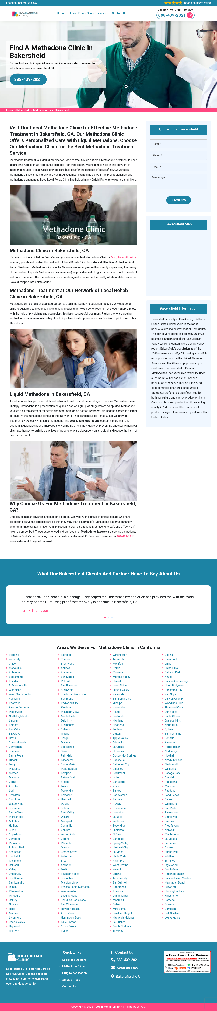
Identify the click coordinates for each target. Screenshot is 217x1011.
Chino (168, 663)
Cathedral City (121, 764)
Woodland (15, 690)
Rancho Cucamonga (176, 681)
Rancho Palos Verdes (178, 878)
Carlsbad (118, 838)
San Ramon (16, 878)
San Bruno (67, 698)
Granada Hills (173, 720)
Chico (12, 663)
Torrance (170, 860)
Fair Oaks (14, 729)
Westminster (69, 891)
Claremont (171, 659)
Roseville (14, 703)
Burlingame (68, 725)
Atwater (13, 786)
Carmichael (15, 746)
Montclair (118, 900)
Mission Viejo (69, 882)
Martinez (14, 913)
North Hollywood (175, 685)
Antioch (65, 668)
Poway (117, 803)
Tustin (64, 869)
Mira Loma (119, 908)
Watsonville (16, 803)
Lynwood (170, 887)
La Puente (119, 922)
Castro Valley (17, 922)
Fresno (65, 733)
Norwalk (170, 830)
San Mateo (67, 676)
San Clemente (69, 904)
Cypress (170, 847)
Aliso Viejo (67, 913)
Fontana (117, 729)
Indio (116, 777)
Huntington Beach (71, 917)
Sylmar (169, 729)
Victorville (119, 707)
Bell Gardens (172, 913)
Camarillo (66, 825)
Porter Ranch (172, 746)
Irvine (64, 930)
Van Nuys (170, 694)
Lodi (11, 790)
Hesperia (118, 725)
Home (61, 13)
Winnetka (170, 768)
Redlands (118, 716)
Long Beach (172, 795)
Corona (65, 838)
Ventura (65, 830)
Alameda (66, 672)
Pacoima (170, 742)
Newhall (169, 755)
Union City (15, 873)
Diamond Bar (120, 895)
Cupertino (15, 834)
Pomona (118, 891)
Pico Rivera (172, 825)
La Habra (170, 843)
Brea (63, 860)
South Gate (171, 869)
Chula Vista (119, 856)
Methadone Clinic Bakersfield (51, 110)
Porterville (67, 790)
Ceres (12, 782)
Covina (169, 655)
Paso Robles (69, 768)
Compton (170, 908)
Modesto (14, 768)
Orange (65, 847)
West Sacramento (20, 694)
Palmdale (66, 755)
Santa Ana (67, 878)
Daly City (66, 720)
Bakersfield (23, 110)
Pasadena (171, 782)
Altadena (170, 790)
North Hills (171, 725)
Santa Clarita (172, 716)
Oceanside (119, 808)
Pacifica (66, 707)
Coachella (119, 760)
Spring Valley (121, 843)
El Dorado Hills (18, 685)
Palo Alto (66, 681)
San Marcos (120, 795)
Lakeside (118, 812)
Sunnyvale (67, 690)
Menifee (118, 663)
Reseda (169, 738)
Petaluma (14, 843)
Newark (13, 904)
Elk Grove (14, 733)
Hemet (117, 681)
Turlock (13, 760)
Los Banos (67, 746)
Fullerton (66, 856)
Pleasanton (16, 891)
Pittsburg (14, 895)
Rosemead (119, 887)
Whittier (169, 856)
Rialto (116, 711)
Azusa (168, 676)
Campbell (14, 838)
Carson (169, 799)
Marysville (15, 668)
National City (120, 847)
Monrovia (170, 786)
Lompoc (66, 773)
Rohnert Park (17, 847)
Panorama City (173, 690)
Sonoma (14, 751)
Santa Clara (16, 812)
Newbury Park (173, 760)
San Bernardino (122, 698)
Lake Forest (68, 922)
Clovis (65, 751)
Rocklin (13, 681)
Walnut (117, 869)
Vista (116, 786)
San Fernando (173, 733)
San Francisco (69, 685)
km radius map (178, 260)
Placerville (15, 711)
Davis (12, 738)
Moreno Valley (121, 676)
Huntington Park (174, 891)
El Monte (118, 930)
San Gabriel (120, 882)
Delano (65, 803)
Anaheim (66, 865)
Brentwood (67, 663)
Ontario (117, 904)
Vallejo (13, 869)
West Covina (120, 865)
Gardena (170, 900)
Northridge (171, 751)
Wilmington (171, 803)
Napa (12, 908)
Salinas (65, 729)
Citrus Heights (17, 742)
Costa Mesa (68, 926)
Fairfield (66, 655)
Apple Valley (120, 738)
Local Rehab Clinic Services (88, 13)
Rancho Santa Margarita (75, 887)
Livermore (15, 917)
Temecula (118, 659)
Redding (14, 655)
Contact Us (119, 13)
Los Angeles (172, 917)
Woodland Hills (174, 703)
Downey (170, 904)
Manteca (14, 777)
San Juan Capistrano (73, 900)
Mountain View (70, 711)
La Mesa (118, 852)
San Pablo (15, 856)
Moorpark (67, 821)
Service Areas (69, 979)
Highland (118, 720)
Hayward (14, 926)
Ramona (117, 799)
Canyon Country (174, 698)
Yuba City (14, 659)
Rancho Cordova (19, 707)
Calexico (118, 768)
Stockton (14, 795)
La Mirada (171, 838)
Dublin (13, 887)
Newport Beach (70, 908)
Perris (116, 668)
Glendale (170, 777)
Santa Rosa (16, 755)
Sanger (65, 738)
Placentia (66, 843)
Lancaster (67, 760)
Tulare (64, 786)
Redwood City (69, 703)
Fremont (14, 930)
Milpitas (14, 821)
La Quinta (118, 746)
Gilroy (12, 830)
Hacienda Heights (123, 917)
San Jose (14, 799)
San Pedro (171, 808)
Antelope (14, 672)
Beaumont (119, 773)
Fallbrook (118, 821)
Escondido (119, 825)
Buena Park (171, 852)
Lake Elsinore (121, 685)
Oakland (14, 865)
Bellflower (171, 817)
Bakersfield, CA (27, 3)
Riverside (118, 694)
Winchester (120, 655)
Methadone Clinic (72, 966)
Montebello (172, 834)
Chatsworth (171, 764)
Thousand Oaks (174, 707)
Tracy (12, 764)
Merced (13, 773)
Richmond (15, 860)
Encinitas (118, 830)
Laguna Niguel (69, 895)
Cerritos (169, 821)
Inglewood (171, 865)
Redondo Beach (174, 873)
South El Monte (122, 926)
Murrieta (118, 672)
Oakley (13, 900)
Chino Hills (171, 668)
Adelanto (118, 742)
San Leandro (16, 882)
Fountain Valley (70, 873)
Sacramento (16, 676)
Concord (66, 659)
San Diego (119, 782)
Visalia (65, 782)
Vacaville (14, 698)
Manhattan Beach (175, 882)
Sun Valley (171, 711)
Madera (65, 742)
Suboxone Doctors (72, 959)
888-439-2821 (175, 15)
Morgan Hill (16, 817)
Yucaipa (117, 703)
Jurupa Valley (121, 690)
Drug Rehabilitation (73, 973)
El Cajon (117, 834)
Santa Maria (68, 764)
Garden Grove (69, 852)
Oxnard (65, 817)
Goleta (65, 808)
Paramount (171, 812)
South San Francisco (73, 694)
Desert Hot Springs (124, 755)
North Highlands (19, 716)
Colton (117, 733)
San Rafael (15, 852)
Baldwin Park (173, 672)
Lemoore (66, 795)
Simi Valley (68, 812)
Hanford (66, 799)
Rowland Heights (123, 913)
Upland (117, 873)
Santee (117, 790)
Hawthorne (171, 895)
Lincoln (13, 720)
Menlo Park (68, 716)
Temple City (120, 878)
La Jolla (117, 817)
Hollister (14, 825)
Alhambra (118, 860)
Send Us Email (128, 968)
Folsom (13, 725)
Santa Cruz (15, 808)
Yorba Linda (68, 834)
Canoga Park (172, 773)
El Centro (118, 751)
